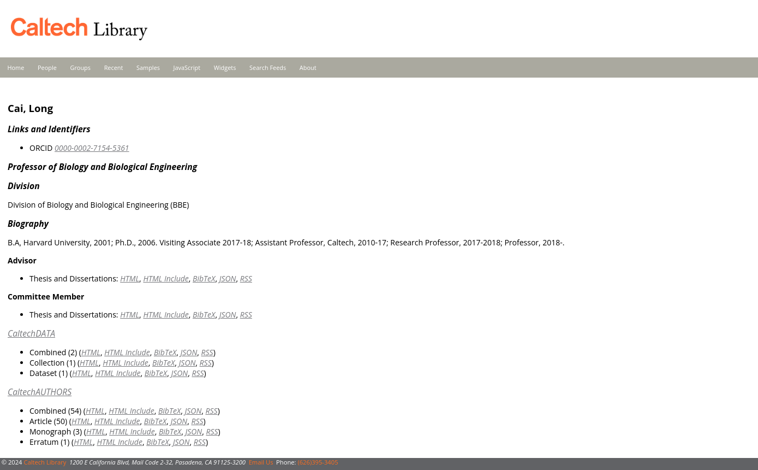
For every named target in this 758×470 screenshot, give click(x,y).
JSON (227, 278)
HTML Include (165, 278)
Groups (80, 67)
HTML (129, 278)
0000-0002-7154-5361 (92, 148)
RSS (246, 278)
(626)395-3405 (317, 462)
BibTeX (204, 278)
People (47, 67)
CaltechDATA (31, 333)
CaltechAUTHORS (39, 392)
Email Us (261, 462)
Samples (148, 67)
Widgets (225, 67)
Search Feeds (267, 67)
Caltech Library (44, 462)
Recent (113, 67)
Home (16, 67)
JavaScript (187, 67)
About (308, 67)
